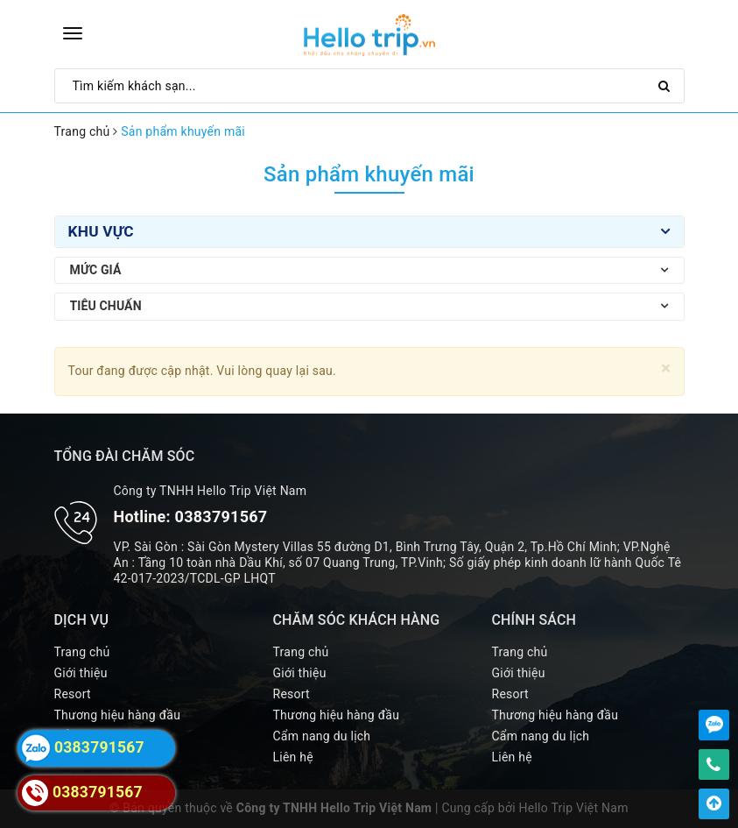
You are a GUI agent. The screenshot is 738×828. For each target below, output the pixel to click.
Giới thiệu (81, 673)
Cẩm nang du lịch (322, 736)
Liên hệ (293, 757)
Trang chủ (82, 652)
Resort (72, 694)
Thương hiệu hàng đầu (117, 715)
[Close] (666, 368)
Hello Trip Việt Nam (574, 808)
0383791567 (221, 516)
